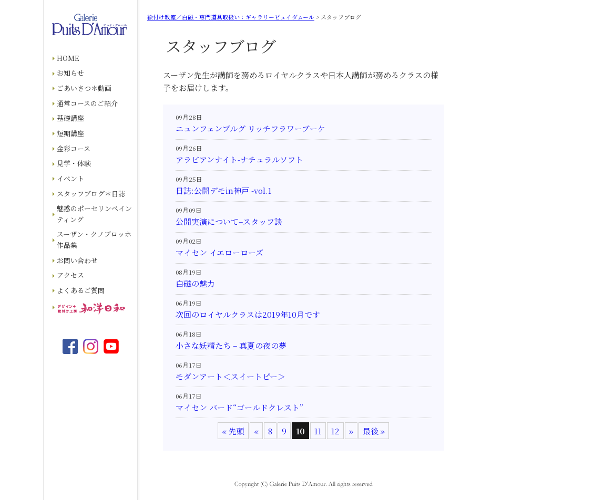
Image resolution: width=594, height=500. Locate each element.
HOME (68, 58)
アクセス (70, 275)
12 (335, 430)
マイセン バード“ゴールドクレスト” (239, 407)
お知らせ (70, 73)
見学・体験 (74, 163)
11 (318, 430)
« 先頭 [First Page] (233, 430)
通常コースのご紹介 (87, 103)
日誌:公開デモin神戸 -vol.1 (224, 190)
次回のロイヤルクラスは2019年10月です (248, 314)
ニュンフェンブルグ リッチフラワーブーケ (250, 128)
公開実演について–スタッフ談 (229, 221)
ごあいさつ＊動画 (84, 88)
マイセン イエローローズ (219, 252)
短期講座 (70, 133)
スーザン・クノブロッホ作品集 (94, 239)
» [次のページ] (351, 430)
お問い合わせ (77, 260)
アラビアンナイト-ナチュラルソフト (239, 159)
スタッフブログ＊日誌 (91, 194)
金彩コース (73, 148)
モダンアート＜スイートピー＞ (230, 376)
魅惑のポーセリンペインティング (94, 213)
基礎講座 (70, 118)
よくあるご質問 (81, 290)
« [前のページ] (256, 430)
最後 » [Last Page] (374, 430)
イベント (70, 178)
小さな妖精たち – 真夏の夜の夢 (231, 345)
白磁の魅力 (195, 283)
